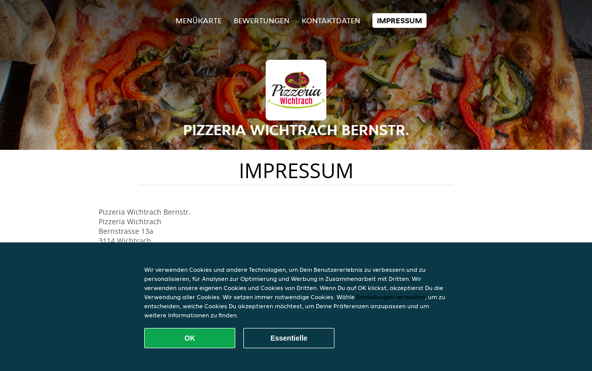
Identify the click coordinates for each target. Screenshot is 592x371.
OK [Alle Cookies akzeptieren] (190, 338)
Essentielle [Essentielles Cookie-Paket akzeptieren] (288, 338)
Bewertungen (261, 20)
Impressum (399, 20)
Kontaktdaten (331, 20)
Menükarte (199, 20)
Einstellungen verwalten (390, 297)
